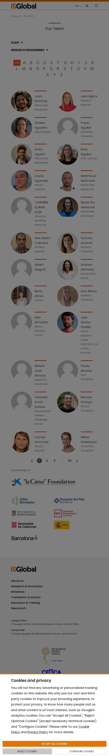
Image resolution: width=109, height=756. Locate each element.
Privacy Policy (37, 732)
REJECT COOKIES (27, 751)
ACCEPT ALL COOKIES (54, 744)
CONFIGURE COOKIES (82, 751)
